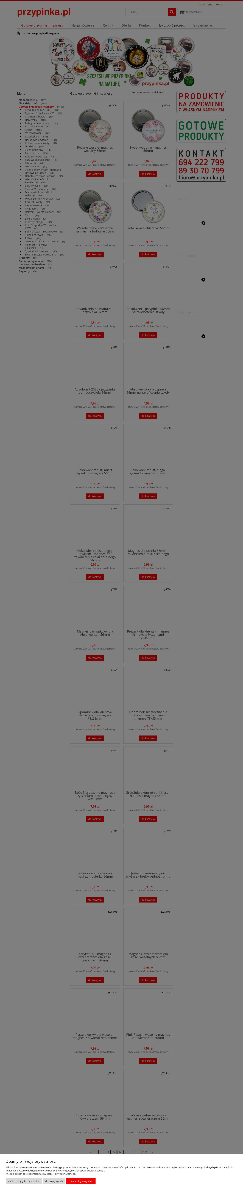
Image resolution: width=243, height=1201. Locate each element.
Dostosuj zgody (54, 1181)
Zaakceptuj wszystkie (80, 1181)
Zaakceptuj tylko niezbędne (24, 1181)
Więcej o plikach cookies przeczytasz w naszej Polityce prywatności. (41, 1173)
